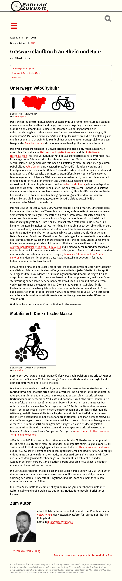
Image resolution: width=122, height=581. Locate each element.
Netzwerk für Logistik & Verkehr (58, 152)
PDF (33, 43)
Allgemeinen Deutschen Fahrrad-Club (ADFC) (35, 246)
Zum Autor (16, 77)
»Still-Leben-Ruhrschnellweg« (92, 447)
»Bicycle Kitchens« (74, 184)
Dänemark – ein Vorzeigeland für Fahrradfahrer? (81, 555)
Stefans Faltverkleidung (26, 551)
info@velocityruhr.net (60, 521)
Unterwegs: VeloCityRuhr (23, 68)
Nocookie (19, 370)
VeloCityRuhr (21, 116)
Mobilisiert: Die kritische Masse (26, 73)
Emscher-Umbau (34, 143)
